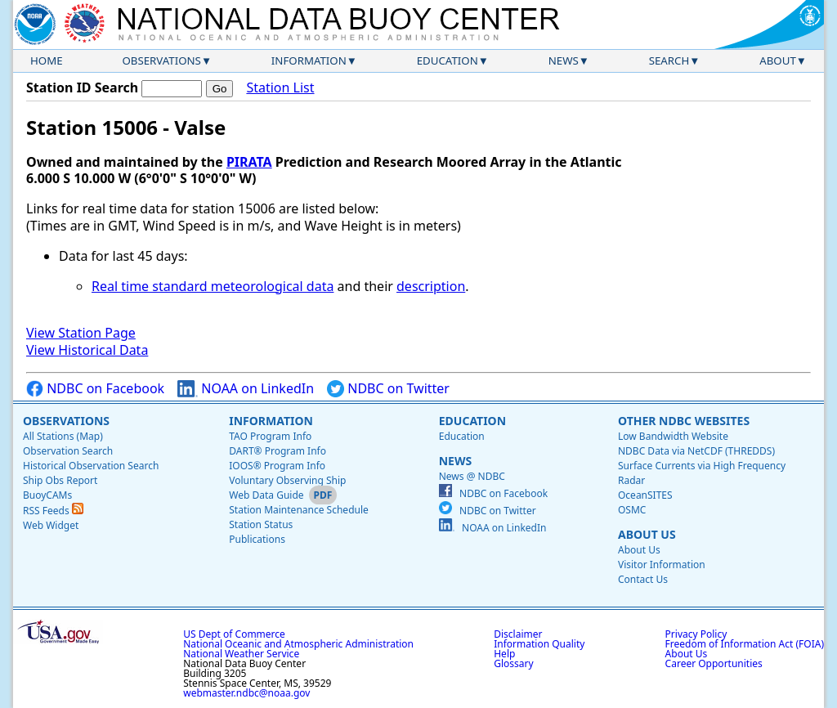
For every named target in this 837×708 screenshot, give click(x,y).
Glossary (513, 663)
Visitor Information (661, 564)
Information (309, 60)
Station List (280, 87)
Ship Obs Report (60, 480)
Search (669, 60)
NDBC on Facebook (95, 388)
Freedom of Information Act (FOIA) (744, 644)
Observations (161, 60)
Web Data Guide (266, 495)
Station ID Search (82, 87)
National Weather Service (241, 654)
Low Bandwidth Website (673, 436)
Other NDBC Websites (684, 420)
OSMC (632, 510)
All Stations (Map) (63, 436)
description (430, 286)
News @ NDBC (472, 476)
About (777, 60)
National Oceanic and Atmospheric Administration (298, 644)
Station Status (261, 524)
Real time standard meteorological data (212, 286)
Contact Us (643, 579)
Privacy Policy (696, 634)
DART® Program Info (277, 451)
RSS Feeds (53, 511)
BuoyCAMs (47, 495)
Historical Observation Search (91, 466)
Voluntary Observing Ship (287, 480)
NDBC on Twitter (388, 388)
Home (46, 60)
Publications (257, 539)
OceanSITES (645, 495)
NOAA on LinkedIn (245, 388)
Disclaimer (518, 634)
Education (447, 60)
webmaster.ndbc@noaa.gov (246, 693)
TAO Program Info (270, 436)
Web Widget (50, 525)
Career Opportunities (714, 663)
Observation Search (68, 451)
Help (504, 654)
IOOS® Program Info (277, 466)
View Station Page (81, 333)
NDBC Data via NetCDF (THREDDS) (696, 451)
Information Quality (539, 644)
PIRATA (249, 162)
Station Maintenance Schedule (299, 510)
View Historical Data (87, 350)
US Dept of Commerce (234, 634)
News (563, 60)
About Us (647, 534)
